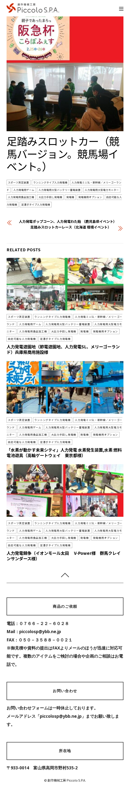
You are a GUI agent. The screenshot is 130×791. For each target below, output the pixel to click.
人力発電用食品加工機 (21, 197)
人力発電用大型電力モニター (102, 190)
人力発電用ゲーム (23, 190)
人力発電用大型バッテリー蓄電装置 (60, 190)
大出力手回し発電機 (50, 197)
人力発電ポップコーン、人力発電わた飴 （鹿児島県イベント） (68, 221)
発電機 (70, 197)
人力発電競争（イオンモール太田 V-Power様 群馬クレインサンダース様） (64, 556)
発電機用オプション (90, 197)
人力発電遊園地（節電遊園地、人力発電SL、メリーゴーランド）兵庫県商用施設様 (63, 349)
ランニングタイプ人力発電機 (50, 182)
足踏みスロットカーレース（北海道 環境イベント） (70, 227)
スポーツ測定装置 (18, 182)
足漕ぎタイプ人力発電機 (35, 204)
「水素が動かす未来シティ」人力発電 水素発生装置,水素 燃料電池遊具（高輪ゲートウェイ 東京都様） (64, 452)
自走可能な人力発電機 (22, 338)
